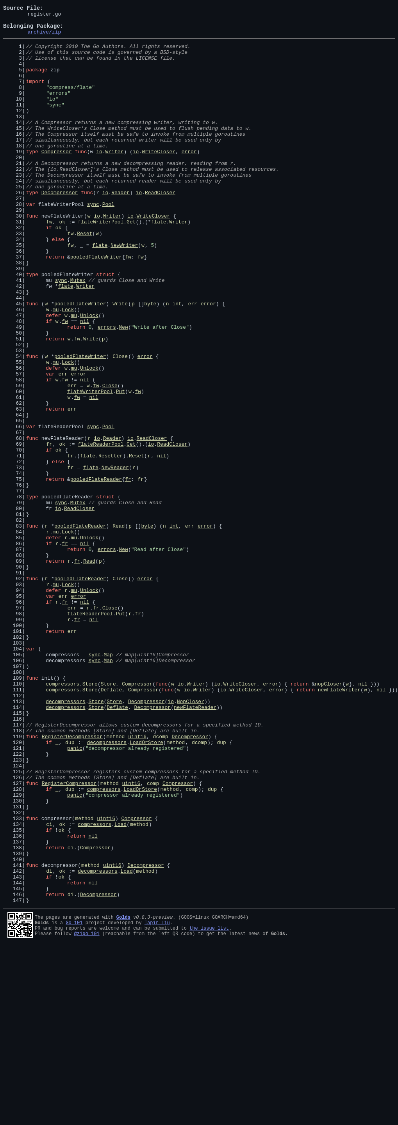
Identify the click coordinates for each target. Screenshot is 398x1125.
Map (108, 783)
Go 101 (74, 1100)
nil (84, 382)
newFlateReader (195, 846)
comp (153, 937)
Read (118, 628)
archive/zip (44, 37)
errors (107, 389)
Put (120, 467)
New (123, 389)
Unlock (89, 375)
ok (62, 263)
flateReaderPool (100, 530)
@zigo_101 (87, 1113)
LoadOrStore (146, 888)
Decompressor (59, 228)
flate (158, 263)
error (189, 179)
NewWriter (124, 291)
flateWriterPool (100, 263)
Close (120, 425)
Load (120, 986)
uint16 (137, 881)
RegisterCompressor (69, 937)
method (116, 881)
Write (120, 361)
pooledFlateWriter (96, 305)
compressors (62, 818)
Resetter (110, 544)
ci (49, 986)
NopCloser (190, 839)
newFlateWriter (339, 825)
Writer (114, 179)
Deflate (111, 825)
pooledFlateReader (96, 572)
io (99, 179)
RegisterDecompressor (72, 881)
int (176, 361)
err (192, 361)
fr (49, 530)
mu (56, 368)
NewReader (115, 558)
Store (90, 818)
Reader (120, 228)
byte (150, 361)
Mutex (78, 333)
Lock (68, 368)
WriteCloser (158, 179)
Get (131, 263)
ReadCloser (160, 228)
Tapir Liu (157, 1100)
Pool (108, 242)
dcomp (160, 881)
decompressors (65, 839)
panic (74, 895)
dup (69, 888)
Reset (84, 277)
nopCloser (328, 818)
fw (49, 263)
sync (93, 242)
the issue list (209, 1107)
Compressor (56, 179)
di (49, 1042)
